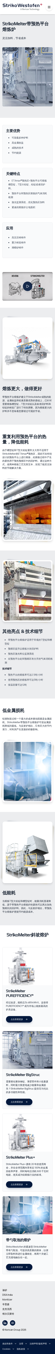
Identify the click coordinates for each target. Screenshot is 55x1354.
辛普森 (5, 1304)
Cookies (8, 1348)
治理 (23, 1343)
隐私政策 (23, 1348)
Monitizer (7, 1299)
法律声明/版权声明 (40, 1343)
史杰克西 (7, 1309)
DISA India (7, 1294)
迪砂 (4, 1290)
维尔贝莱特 (8, 1313)
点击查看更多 (19, 1019)
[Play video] (27, 286)
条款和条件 (9, 1343)
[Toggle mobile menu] (49, 7)
